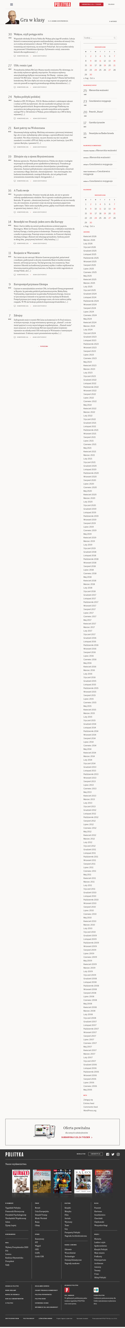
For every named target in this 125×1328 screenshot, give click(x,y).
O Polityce (9, 1303)
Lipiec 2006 (88, 1083)
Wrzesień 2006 (90, 1076)
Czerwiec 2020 (90, 488)
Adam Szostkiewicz (40, 56)
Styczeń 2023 (89, 376)
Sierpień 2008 (89, 993)
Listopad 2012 (89, 814)
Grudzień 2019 (89, 509)
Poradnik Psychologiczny (15, 1215)
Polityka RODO (40, 1299)
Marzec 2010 (89, 925)
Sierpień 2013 (89, 782)
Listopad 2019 (89, 513)
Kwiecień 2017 (89, 624)
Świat (37, 1203)
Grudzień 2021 (89, 423)
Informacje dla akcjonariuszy (46, 1307)
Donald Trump (41, 1215)
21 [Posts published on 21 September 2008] (114, 66)
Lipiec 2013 (88, 785)
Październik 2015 (90, 688)
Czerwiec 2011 (89, 871)
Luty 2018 (87, 588)
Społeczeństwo (100, 1246)
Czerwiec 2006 (90, 1086)
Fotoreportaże (100, 1260)
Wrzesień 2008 (90, 989)
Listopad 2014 (89, 728)
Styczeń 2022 (89, 419)
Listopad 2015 (89, 685)
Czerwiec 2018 (89, 574)
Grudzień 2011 (89, 850)
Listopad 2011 (89, 853)
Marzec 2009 (89, 968)
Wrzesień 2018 (89, 563)
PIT (36, 1242)
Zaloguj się (88, 1100)
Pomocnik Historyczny (14, 1211)
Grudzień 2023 (90, 337)
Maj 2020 (87, 491)
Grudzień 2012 (89, 810)
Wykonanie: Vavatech (82, 1319)
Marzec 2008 (89, 1011)
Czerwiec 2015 (89, 703)
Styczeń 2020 (89, 505)
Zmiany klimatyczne (73, 1260)
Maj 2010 (87, 918)
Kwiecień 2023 (89, 366)
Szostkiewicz (99, 1215)
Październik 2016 (90, 645)
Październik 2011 (90, 857)
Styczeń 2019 (89, 548)
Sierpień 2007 (89, 1036)
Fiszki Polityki (99, 1296)
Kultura (68, 1203)
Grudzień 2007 (90, 1022)
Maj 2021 (87, 448)
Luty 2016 (87, 674)
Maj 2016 (87, 663)
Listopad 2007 (89, 1025)
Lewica (8, 1254)
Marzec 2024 (89, 326)
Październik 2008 (91, 986)
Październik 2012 (90, 817)
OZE (37, 1249)
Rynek (37, 1234)
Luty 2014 (87, 760)
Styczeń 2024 (89, 333)
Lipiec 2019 (88, 527)
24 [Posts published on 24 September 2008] (96, 70)
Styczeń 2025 (89, 290)
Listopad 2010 (89, 896)
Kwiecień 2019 (89, 538)
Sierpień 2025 (89, 265)
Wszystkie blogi (101, 1225)
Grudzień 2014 (89, 724)
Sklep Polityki (100, 1277)
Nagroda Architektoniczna (76, 1236)
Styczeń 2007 (89, 1061)
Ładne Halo (69, 1319)
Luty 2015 (87, 717)
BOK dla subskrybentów (14, 1299)
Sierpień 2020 (89, 480)
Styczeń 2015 (89, 721)
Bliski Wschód (41, 1218)
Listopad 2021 (89, 427)
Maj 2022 (87, 405)
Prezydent (9, 1261)
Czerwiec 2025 (90, 272)
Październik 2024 (91, 301)
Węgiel (38, 1246)
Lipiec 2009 (88, 954)
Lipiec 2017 (88, 613)
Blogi (96, 1203)
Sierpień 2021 (89, 437)
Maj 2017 (87, 620)
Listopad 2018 (89, 556)
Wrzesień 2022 (89, 391)
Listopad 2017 (89, 599)
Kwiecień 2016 (89, 667)
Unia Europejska (42, 1211)
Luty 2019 (87, 545)
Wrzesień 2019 (89, 520)
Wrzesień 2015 (89, 692)
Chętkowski (99, 1222)
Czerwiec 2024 (90, 315)
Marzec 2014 (89, 756)
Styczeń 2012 (89, 846)
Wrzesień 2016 (89, 649)
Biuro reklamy (10, 1291)
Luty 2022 (87, 416)
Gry (66, 1229)
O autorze (113, 22)
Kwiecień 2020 (90, 495)
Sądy (7, 1265)
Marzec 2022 (89, 412)
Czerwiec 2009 (90, 957)
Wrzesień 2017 (89, 606)
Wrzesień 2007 (90, 1032)
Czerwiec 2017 (89, 617)
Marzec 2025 (89, 283)
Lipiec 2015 (88, 699)
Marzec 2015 (89, 713)
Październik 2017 (90, 602)
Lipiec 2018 (88, 570)
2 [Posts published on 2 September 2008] (90, 56)
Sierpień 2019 (89, 523)
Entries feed (88, 1103)
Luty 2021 (87, 459)
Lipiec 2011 (88, 868)
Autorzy (97, 1267)
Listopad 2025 (89, 254)
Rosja (37, 1222)
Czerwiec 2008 (90, 1000)
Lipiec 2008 (88, 997)
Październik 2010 (91, 900)
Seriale (68, 1218)
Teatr (67, 1225)
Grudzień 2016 (89, 638)
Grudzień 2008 (90, 979)
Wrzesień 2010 (89, 903)
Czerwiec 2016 (89, 660)
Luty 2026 (87, 244)
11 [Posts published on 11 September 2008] (100, 61)
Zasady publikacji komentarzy (46, 1291)
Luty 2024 (87, 330)
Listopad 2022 (89, 384)
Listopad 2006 (90, 1068)
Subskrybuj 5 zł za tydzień (75, 1137)
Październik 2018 (90, 559)
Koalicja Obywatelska (14, 1258)
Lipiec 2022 (88, 398)
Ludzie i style (99, 1242)
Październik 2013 (90, 774)
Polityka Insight (28, 1319)
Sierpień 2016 (89, 652)
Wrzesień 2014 (89, 735)
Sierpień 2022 (89, 394)
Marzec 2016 (89, 670)
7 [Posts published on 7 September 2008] (114, 56)
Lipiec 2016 (88, 656)
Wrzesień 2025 (89, 262)
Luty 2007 (88, 1058)
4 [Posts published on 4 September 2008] (100, 56)
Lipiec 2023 (88, 355)
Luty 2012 (87, 842)
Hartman (98, 1211)
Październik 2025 (91, 258)
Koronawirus (10, 1234)
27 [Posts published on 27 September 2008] (110, 70)
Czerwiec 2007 (90, 1043)
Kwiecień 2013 (89, 796)
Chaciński (98, 1218)
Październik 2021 (90, 430)
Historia (97, 1239)
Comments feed (90, 1107)
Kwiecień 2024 (89, 323)
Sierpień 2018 (89, 566)
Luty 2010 (87, 929)
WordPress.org (89, 1111)
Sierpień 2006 (89, 1079)
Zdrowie (68, 1249)
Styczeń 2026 (89, 247)
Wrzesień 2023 (90, 348)
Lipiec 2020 (88, 484)
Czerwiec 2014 (89, 746)
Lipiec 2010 (88, 911)
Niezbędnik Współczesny (15, 1218)
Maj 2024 (87, 319)
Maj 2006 (87, 1090)
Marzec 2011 (89, 882)
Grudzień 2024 (90, 294)
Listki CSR (39, 1256)
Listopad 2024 (89, 298)
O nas (96, 1274)
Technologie (70, 1256)
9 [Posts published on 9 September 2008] (90, 61)
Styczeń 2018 (89, 592)
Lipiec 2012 (88, 825)
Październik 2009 (91, 943)
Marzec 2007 (89, 1054)
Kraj (7, 1243)
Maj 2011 (87, 875)
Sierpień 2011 (89, 864)
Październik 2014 (90, 731)
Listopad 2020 (89, 470)
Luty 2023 (87, 373)
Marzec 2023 (89, 369)
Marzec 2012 (89, 839)
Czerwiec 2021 (89, 445)
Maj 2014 (87, 749)
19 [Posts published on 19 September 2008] (105, 66)
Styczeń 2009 (89, 975)
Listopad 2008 (90, 982)
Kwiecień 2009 (90, 964)
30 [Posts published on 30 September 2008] (91, 75)
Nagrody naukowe (72, 1263)
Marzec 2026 (89, 240)
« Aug (85, 78)
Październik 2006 (91, 1072)
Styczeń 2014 (89, 764)
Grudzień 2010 (89, 893)
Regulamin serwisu (42, 1286)
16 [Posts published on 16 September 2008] (91, 66)
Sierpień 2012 (89, 821)
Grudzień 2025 (89, 251)
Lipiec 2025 (88, 269)
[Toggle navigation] (11, 5)
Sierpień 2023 (89, 351)
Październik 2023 (91, 344)
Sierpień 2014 (89, 738)
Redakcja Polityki (12, 1286)
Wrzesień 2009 (90, 946)
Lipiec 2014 (88, 742)
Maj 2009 (87, 961)
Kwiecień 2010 (89, 921)
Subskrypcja (95, 1154)
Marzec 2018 (89, 584)
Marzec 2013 (89, 799)
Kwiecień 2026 (89, 237)
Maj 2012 (87, 832)
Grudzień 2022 (89, 380)
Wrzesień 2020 (90, 477)
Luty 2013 (87, 803)
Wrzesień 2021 (89, 434)
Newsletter (81, 1154)
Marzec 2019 (89, 541)
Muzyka (68, 1211)
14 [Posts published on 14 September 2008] (114, 61)
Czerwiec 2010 (90, 914)
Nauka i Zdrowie (71, 1245)
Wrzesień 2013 (89, 778)
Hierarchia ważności (106, 150)
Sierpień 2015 (89, 695)
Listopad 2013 (89, 771)
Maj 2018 (87, 577)
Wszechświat (70, 1253)
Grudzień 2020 (90, 466)
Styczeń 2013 (89, 807)
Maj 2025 (87, 276)
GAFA (37, 1253)
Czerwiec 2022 (90, 401)
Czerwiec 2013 (89, 789)
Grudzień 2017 (89, 595)
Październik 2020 (91, 473)
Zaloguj (111, 4)
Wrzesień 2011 (89, 860)
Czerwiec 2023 (90, 358)
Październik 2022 (91, 387)
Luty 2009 (88, 972)
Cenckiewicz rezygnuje (101, 164)
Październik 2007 (91, 1029)
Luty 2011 (87, 885)
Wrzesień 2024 (90, 305)
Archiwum (98, 1263)
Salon (7, 1222)
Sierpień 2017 (89, 609)
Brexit (37, 1208)
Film (67, 1215)
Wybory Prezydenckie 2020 (16, 1247)
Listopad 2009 (90, 939)
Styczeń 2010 (89, 932)
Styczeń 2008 (89, 1018)
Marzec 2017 (89, 627)
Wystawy (68, 1222)
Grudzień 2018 (89, 552)
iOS (66, 1296)
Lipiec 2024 (88, 312)
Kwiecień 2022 (89, 409)
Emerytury (39, 1239)
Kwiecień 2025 (89, 280)
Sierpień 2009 (89, 950)
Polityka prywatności (43, 1295)
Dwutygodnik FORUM (12, 1319)
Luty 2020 (88, 502)
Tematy (97, 1270)
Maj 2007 (87, 1047)
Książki (68, 1208)
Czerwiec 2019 (89, 531)
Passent (97, 1208)
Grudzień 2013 (89, 767)
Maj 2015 (87, 706)
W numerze (9, 1203)
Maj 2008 (87, 1004)
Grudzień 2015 (89, 681)
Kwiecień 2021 (89, 452)
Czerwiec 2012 (89, 828)
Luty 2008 (88, 1015)
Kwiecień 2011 (89, 878)
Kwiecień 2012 (89, 835)
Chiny (37, 1225)
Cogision (63, 1319)
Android (71, 1296)
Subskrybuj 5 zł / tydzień (91, 4)
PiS (6, 1251)
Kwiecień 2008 (90, 1007)
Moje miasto (99, 1253)
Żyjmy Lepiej (10, 1225)
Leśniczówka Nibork (45, 1319)
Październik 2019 (90, 516)
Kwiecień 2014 (89, 753)
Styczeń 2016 (89, 678)
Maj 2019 (87, 534)
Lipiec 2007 (88, 1040)
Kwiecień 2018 (89, 581)
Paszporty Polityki (72, 1232)
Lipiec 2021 (88, 441)
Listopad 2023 (89, 341)
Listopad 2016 (89, 642)
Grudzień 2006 (90, 1065)
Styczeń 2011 (89, 889)
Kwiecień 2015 (89, 710)
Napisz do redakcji (12, 1295)
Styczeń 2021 (89, 462)
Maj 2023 (87, 362)
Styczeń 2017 (89, 635)
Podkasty (98, 1256)
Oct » (92, 78)
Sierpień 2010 (89, 907)
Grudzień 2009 (90, 936)
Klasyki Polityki (101, 1249)
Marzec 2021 (89, 455)
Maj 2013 (87, 792)
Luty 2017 (87, 631)
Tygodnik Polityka (13, 1208)
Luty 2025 (87, 287)
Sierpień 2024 (89, 308)
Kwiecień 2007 (90, 1050)
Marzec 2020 (89, 498)
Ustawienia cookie (42, 1303)
